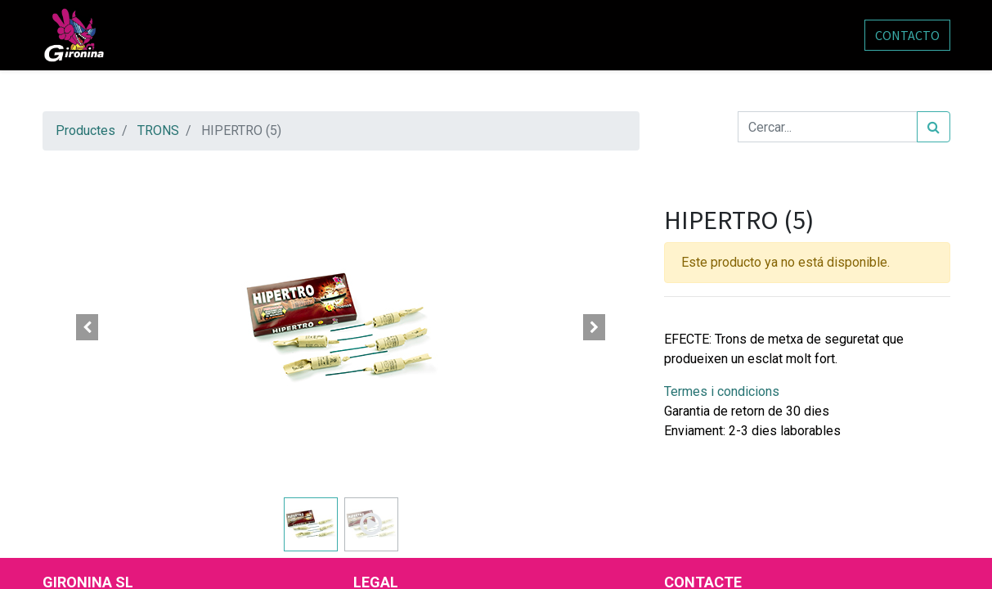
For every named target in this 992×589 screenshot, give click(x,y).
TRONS (158, 130)
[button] (87, 327)
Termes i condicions (721, 391)
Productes (85, 130)
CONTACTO (907, 35)
